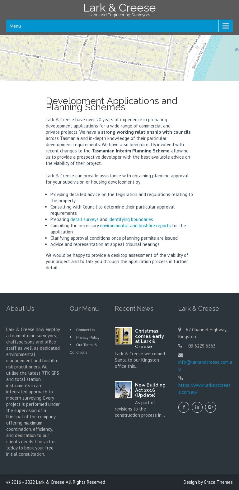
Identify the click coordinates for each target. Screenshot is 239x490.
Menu (15, 26)
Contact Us (85, 330)
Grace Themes (218, 482)
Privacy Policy (88, 337)
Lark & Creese (50, 482)
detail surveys (84, 219)
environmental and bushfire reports (135, 225)
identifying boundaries (131, 219)
